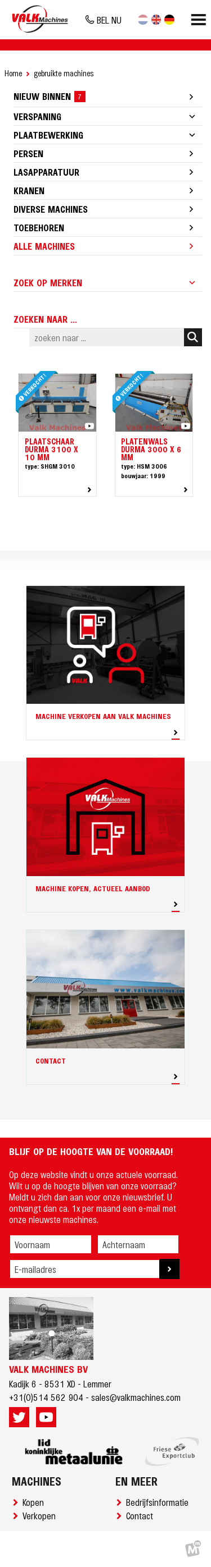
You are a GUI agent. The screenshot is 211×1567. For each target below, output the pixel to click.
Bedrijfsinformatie (159, 1502)
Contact (142, 1515)
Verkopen (41, 1515)
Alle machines (44, 246)
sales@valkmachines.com (136, 1397)
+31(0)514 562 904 (46, 1397)
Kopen (35, 1502)
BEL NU (109, 19)
